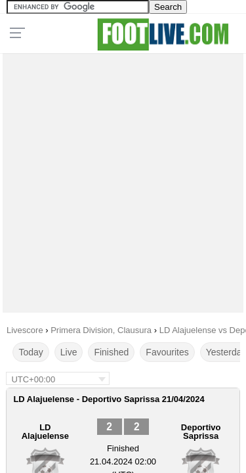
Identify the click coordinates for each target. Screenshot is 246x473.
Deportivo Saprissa (201, 431)
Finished (111, 352)
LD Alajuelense (45, 431)
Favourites (167, 352)
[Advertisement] (123, 179)
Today (30, 352)
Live (68, 352)
